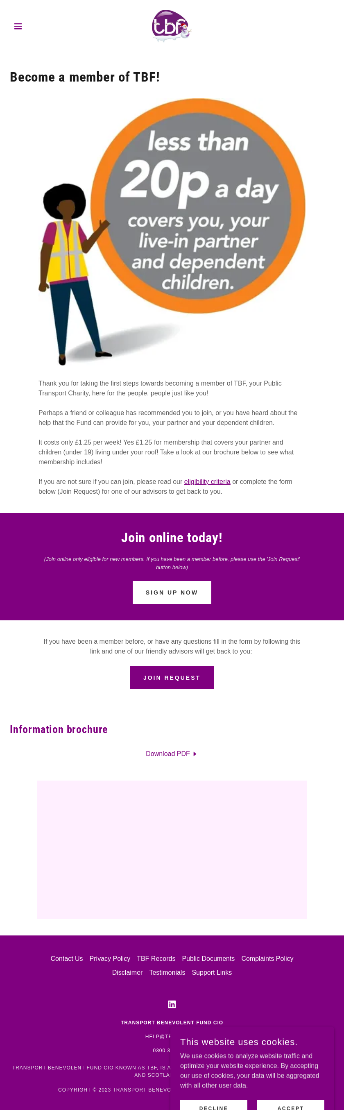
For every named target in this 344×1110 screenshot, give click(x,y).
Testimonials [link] (167, 972)
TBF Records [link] (156, 958)
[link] (172, 26)
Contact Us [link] (66, 958)
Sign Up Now (172, 592)
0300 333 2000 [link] (172, 1050)
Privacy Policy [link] (110, 958)
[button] (34, 26)
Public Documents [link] (208, 958)
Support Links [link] (212, 972)
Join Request (172, 677)
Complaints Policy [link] (267, 958)
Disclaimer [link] (127, 972)
